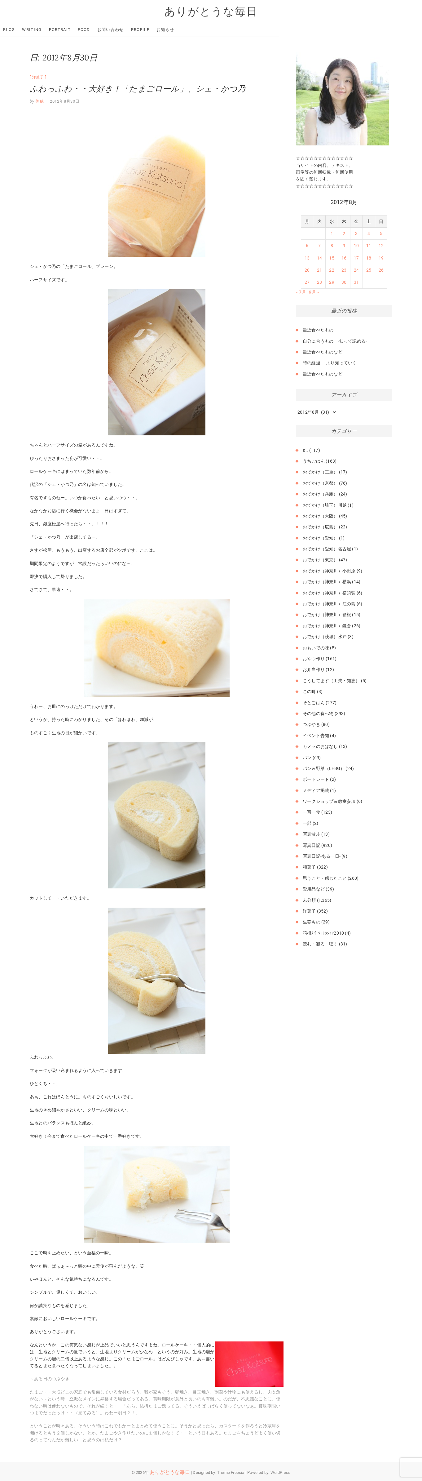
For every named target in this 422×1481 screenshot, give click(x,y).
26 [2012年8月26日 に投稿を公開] (381, 270)
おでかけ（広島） (320, 527)
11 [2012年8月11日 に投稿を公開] (368, 245)
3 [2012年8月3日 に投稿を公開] (356, 233)
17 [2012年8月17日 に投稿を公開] (356, 258)
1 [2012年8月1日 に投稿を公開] (332, 233)
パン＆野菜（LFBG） (324, 768)
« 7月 (301, 292)
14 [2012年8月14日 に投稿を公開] (319, 258)
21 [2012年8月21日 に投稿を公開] (319, 270)
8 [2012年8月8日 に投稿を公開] (332, 245)
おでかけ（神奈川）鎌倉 (327, 626)
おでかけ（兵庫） (320, 494)
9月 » (314, 292)
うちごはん (314, 461)
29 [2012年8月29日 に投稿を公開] (331, 282)
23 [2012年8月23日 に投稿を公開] (343, 270)
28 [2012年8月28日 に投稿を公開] (319, 282)
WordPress (280, 1472)
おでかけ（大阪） (320, 516)
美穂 (39, 101)
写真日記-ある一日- (322, 856)
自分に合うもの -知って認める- (335, 341)
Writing (61, 30)
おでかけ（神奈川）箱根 (327, 614)
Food (114, 30)
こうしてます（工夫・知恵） (331, 680)
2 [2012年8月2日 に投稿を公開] (344, 233)
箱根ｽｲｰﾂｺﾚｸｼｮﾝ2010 (323, 933)
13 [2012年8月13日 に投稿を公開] (307, 258)
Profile (170, 30)
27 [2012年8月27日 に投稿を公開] (307, 282)
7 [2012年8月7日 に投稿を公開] (319, 245)
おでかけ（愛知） (320, 538)
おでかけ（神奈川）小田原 (329, 571)
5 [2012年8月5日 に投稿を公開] (381, 233)
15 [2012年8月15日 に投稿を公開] (331, 258)
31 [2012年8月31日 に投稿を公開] (356, 282)
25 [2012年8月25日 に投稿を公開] (368, 270)
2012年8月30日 (65, 101)
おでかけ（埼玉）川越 (325, 505)
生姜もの (311, 922)
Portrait (89, 30)
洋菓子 (38, 77)
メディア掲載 (316, 790)
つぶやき (311, 724)
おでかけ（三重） (320, 472)
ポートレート (316, 779)
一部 (307, 823)
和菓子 (309, 867)
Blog (39, 30)
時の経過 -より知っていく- (330, 363)
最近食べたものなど (322, 352)
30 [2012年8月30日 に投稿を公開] (343, 282)
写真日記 (311, 845)
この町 (309, 691)
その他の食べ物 (318, 713)
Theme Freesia (230, 1472)
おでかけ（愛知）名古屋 (327, 549)
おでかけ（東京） (320, 560)
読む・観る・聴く (320, 944)
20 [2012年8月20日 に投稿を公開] (307, 270)
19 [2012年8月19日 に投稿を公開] (381, 258)
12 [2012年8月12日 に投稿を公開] (381, 245)
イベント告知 (316, 735)
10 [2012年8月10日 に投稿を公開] (356, 245)
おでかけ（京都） (320, 483)
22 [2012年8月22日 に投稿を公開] (331, 270)
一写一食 (311, 812)
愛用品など (314, 889)
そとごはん (314, 702)
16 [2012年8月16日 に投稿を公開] (343, 258)
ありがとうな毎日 (211, 11)
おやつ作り (314, 658)
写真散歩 (311, 834)
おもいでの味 (316, 647)
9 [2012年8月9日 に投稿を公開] (344, 245)
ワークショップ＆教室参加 (329, 801)
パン (307, 757)
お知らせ (195, 30)
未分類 (309, 900)
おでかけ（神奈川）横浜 (327, 582)
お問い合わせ (140, 30)
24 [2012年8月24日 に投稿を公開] (356, 270)
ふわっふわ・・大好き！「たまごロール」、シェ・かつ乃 (137, 89)
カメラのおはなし (320, 746)
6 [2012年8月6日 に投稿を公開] (307, 245)
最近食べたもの (318, 330)
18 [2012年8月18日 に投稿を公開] (368, 258)
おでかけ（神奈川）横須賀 (329, 592)
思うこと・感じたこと (325, 878)
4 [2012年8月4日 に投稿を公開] (368, 233)
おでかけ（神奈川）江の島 (329, 604)
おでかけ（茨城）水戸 (325, 636)
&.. (305, 450)
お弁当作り (314, 669)
